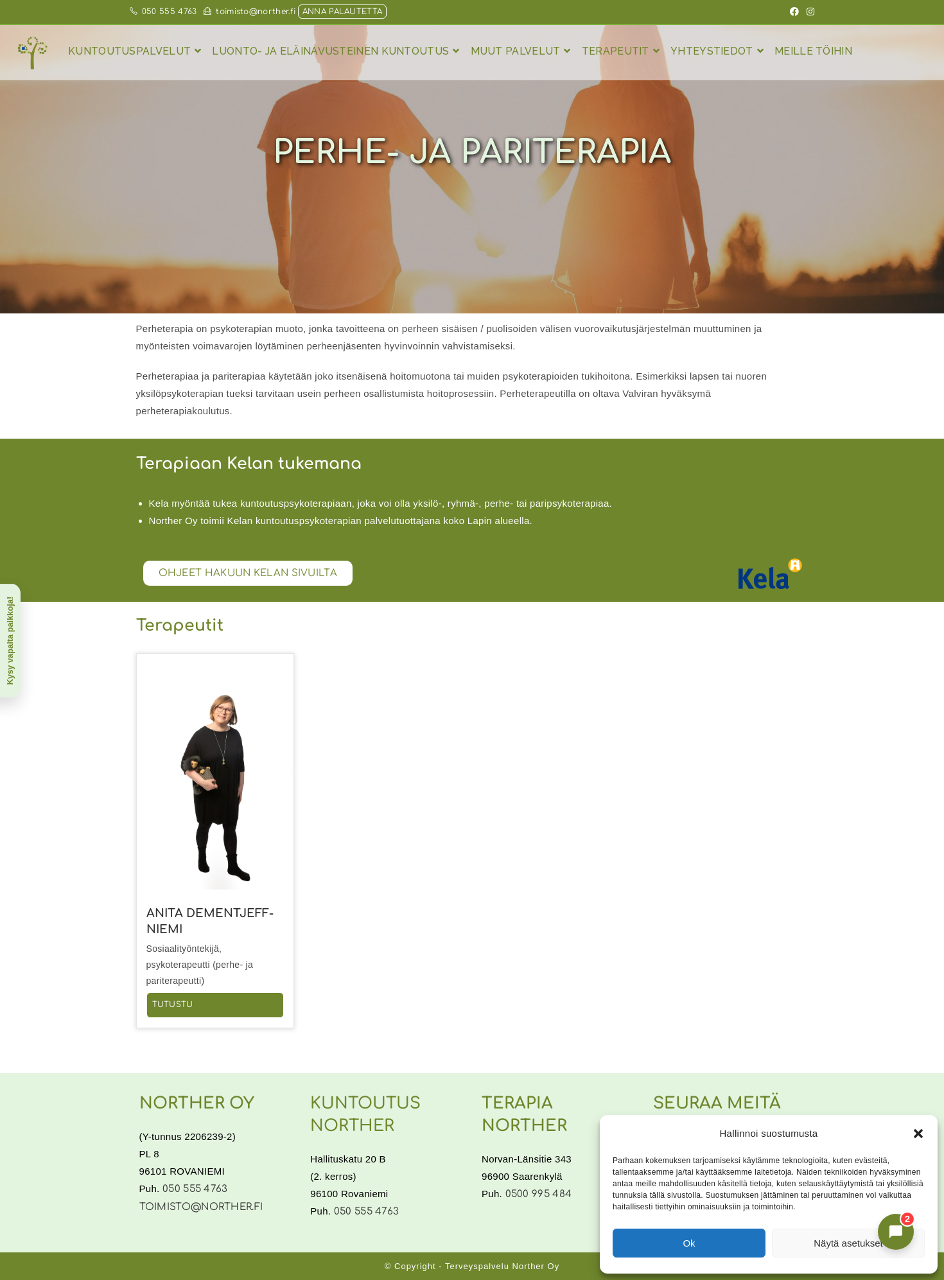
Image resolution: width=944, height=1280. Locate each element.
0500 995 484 (538, 1194)
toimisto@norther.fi (249, 11)
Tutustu (172, 1004)
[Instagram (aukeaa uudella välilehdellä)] (808, 12)
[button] (918, 1133)
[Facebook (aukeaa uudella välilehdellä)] (794, 12)
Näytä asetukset (848, 1243)
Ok (689, 1243)
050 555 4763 (163, 11)
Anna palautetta (342, 11)
